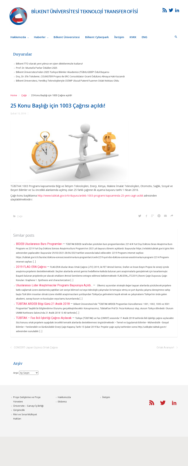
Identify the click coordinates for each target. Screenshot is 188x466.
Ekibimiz (62, 401)
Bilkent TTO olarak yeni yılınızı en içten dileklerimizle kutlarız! (49, 63)
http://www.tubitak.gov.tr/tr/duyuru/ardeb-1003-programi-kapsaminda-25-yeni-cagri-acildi (90, 195)
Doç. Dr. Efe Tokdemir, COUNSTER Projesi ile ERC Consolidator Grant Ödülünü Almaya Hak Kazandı (70, 76)
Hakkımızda (64, 397)
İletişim (106, 397)
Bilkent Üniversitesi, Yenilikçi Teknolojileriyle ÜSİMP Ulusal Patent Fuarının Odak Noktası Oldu (67, 80)
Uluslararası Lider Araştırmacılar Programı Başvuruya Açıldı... (54, 285)
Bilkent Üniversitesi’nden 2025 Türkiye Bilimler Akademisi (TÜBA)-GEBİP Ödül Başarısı (62, 72)
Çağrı (24, 95)
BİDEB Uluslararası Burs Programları (39, 244)
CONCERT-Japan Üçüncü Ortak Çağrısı (36, 347)
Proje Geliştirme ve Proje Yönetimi (27, 399)
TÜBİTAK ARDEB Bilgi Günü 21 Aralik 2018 (43, 304)
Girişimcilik (19, 410)
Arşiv (16, 372)
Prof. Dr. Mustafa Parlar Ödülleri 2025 (36, 67)
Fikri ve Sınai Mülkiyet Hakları (25, 416)
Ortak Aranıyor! (165, 347)
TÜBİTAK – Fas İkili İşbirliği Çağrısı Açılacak (44, 318)
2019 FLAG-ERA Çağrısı (31, 267)
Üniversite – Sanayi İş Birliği (28, 405)
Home (13, 95)
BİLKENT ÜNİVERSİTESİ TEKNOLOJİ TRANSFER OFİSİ (84, 11)
